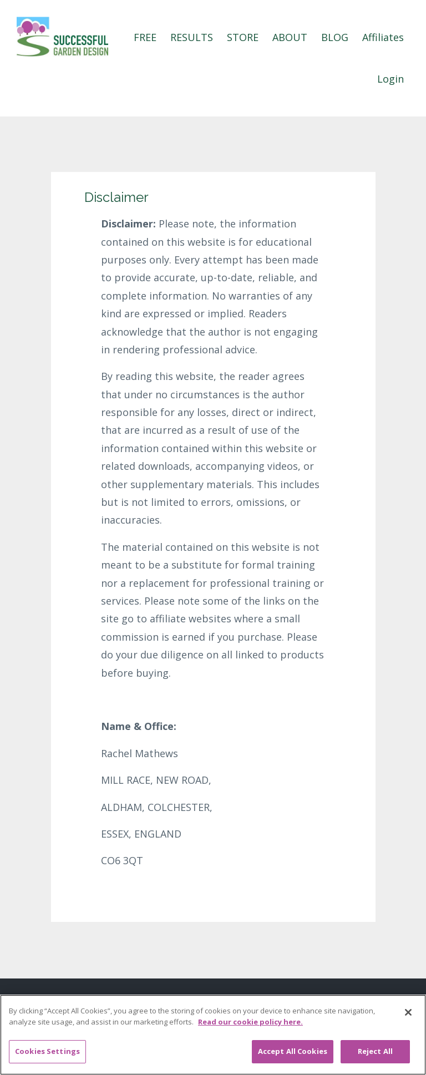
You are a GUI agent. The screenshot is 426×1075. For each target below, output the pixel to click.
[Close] (408, 1012)
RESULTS (191, 37)
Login (390, 78)
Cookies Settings (47, 1051)
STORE (242, 37)
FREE (145, 37)
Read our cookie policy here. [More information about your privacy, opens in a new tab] (250, 1022)
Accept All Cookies (292, 1051)
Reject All (375, 1051)
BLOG (334, 37)
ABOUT (289, 37)
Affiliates (383, 37)
